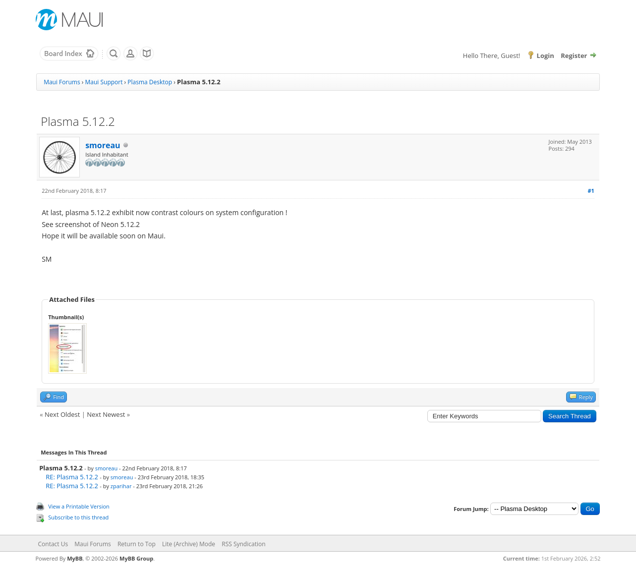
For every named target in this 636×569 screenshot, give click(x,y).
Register (574, 55)
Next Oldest (62, 414)
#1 (590, 190)
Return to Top (136, 544)
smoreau (102, 145)
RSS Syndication (243, 544)
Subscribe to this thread (78, 517)
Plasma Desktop (149, 82)
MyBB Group (136, 558)
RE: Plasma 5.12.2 (72, 476)
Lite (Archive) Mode (188, 544)
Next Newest (106, 414)
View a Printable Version (79, 506)
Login (545, 55)
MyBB (74, 558)
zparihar (121, 486)
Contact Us (53, 544)
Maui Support (103, 82)
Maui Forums (62, 82)
